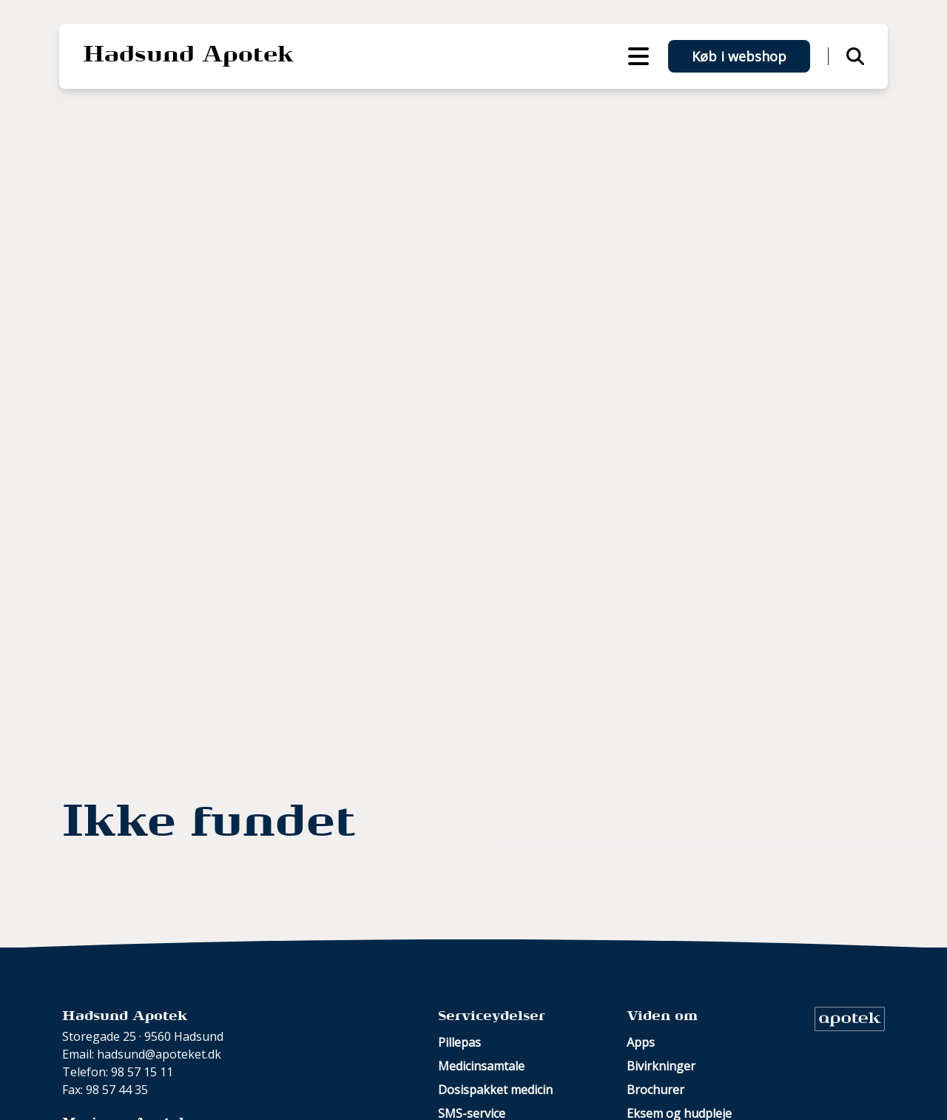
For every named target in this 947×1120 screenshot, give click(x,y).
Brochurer (655, 1090)
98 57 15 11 (142, 1072)
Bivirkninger (661, 1066)
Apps (641, 1042)
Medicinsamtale (481, 1066)
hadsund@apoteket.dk (159, 1054)
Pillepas (459, 1042)
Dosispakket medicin (495, 1090)
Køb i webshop (739, 56)
